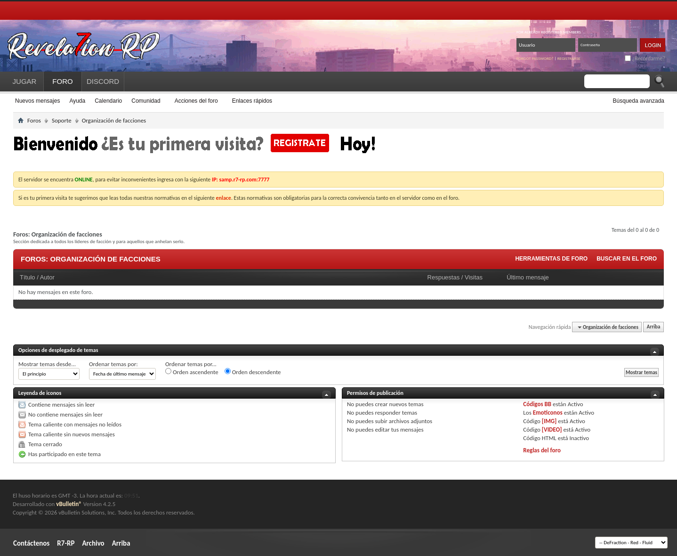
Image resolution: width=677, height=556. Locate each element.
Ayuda (77, 101)
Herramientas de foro (551, 258)
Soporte (62, 120)
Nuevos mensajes (37, 101)
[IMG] (549, 421)
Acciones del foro (196, 101)
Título (27, 277)
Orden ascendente (191, 372)
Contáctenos (31, 543)
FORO (62, 81)
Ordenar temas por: (113, 364)
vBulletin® (68, 503)
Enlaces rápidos (252, 101)
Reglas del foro (542, 450)
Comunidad (145, 101)
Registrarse (568, 58)
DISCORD (103, 81)
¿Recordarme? (645, 58)
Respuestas (443, 277)
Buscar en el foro (626, 258)
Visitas (474, 277)
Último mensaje (528, 277)
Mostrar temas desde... (47, 364)
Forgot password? (535, 58)
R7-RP (65, 543)
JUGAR (25, 81)
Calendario (108, 101)
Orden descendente (253, 372)
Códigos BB (537, 404)
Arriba (654, 327)
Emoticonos (548, 412)
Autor (47, 277)
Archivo (93, 543)
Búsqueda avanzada (638, 101)
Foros (34, 120)
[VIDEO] (552, 429)
